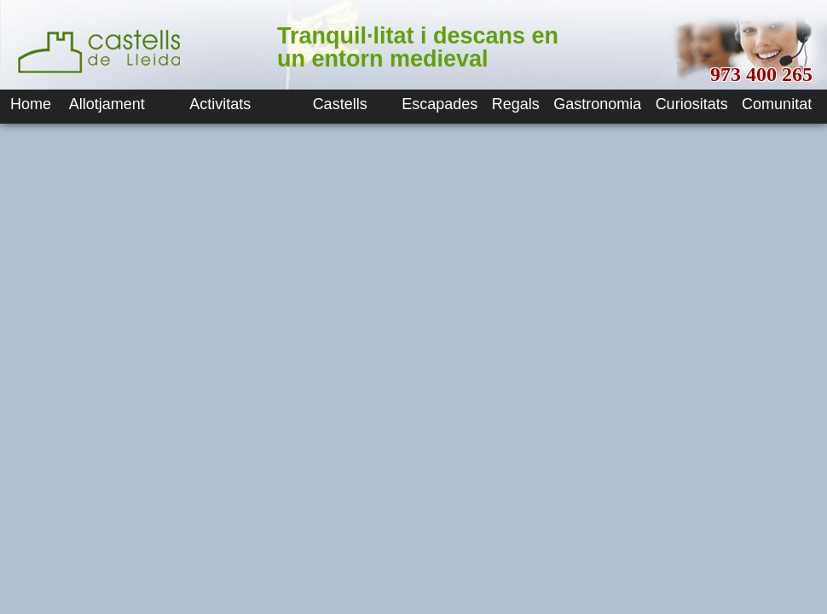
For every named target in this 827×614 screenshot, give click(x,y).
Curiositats (692, 104)
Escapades (439, 104)
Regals (516, 104)
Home (30, 104)
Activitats (220, 104)
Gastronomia (597, 104)
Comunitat (777, 104)
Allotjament (107, 104)
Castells (340, 104)
